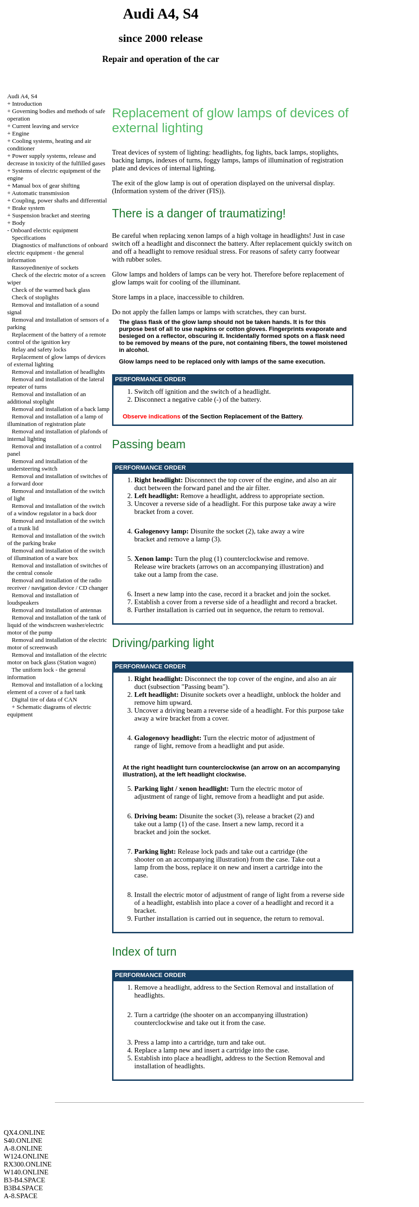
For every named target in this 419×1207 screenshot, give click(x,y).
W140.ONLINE (26, 1172)
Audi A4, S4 (22, 96)
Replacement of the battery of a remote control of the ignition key (56, 338)
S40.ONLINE (23, 1140)
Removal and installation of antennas (56, 610)
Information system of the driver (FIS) (167, 191)
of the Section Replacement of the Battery (242, 416)
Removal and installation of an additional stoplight (46, 398)
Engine (20, 133)
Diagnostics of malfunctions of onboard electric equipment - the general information (57, 252)
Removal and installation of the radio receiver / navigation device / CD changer (57, 584)
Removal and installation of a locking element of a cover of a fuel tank (54, 688)
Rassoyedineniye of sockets (45, 267)
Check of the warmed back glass (51, 289)
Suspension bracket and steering (51, 215)
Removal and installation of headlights (58, 371)
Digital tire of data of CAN (44, 699)
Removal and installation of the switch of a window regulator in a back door (56, 509)
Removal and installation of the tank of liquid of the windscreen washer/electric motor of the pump (56, 625)
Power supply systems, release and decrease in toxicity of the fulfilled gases (56, 159)
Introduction (27, 103)
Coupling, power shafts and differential (59, 200)
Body (18, 222)
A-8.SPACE (20, 1196)
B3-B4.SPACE (24, 1180)
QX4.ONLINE (24, 1132)
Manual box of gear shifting (46, 185)
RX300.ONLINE (28, 1164)
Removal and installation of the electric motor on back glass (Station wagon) (56, 658)
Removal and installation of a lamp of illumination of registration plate (55, 420)
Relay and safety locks (39, 349)
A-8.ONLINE (23, 1148)
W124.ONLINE (26, 1156)
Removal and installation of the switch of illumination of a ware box (56, 554)
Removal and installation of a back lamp (60, 408)
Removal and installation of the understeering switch (47, 465)
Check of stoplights (35, 297)
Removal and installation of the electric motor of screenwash (56, 643)
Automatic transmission (40, 192)
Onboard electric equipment (44, 230)
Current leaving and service (45, 125)
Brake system (28, 207)
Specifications (29, 237)
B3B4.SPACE (23, 1188)
